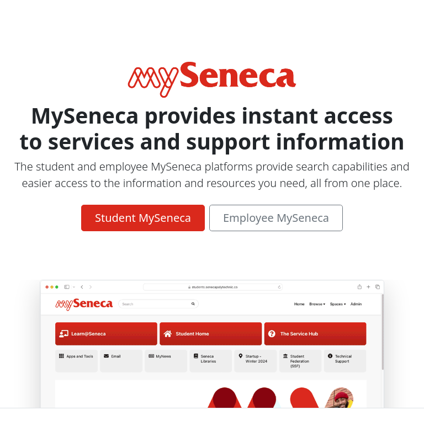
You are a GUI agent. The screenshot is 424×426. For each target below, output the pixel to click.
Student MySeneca (143, 217)
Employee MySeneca (276, 217)
